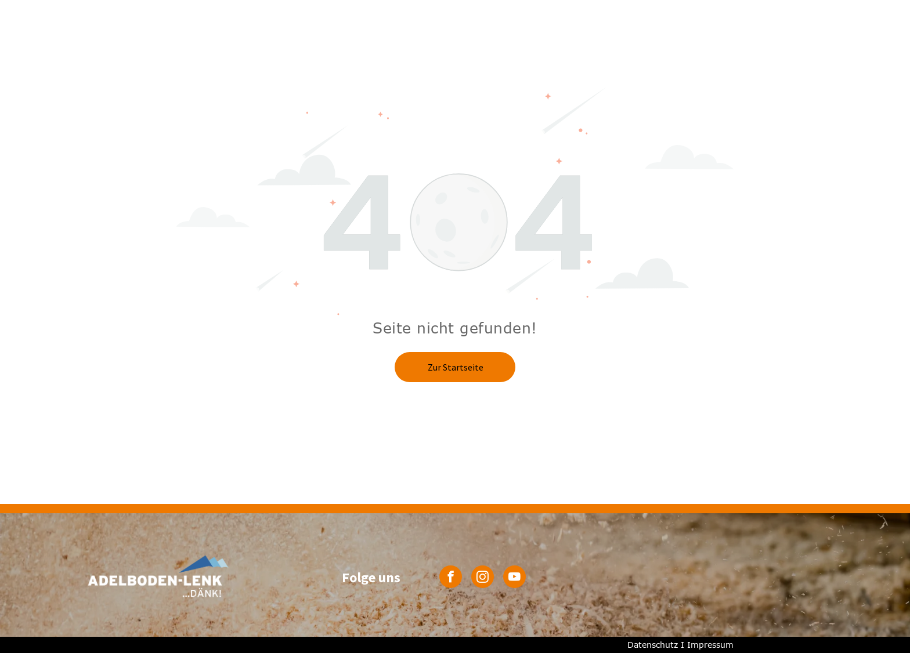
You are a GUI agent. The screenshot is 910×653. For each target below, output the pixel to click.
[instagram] (482, 578)
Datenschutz (652, 645)
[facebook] (450, 578)
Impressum (710, 645)
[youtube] (514, 578)
